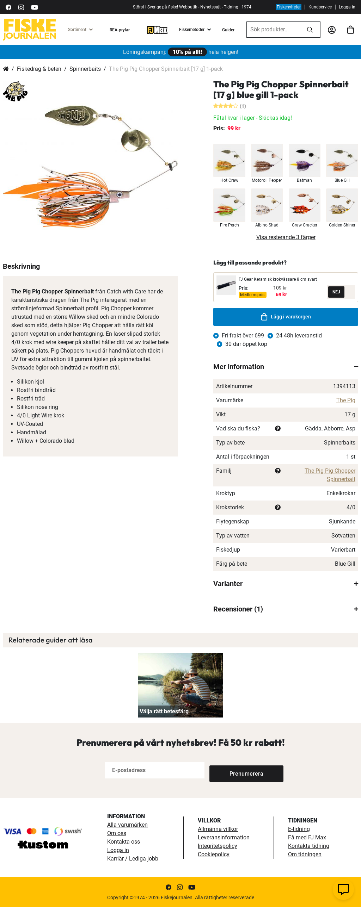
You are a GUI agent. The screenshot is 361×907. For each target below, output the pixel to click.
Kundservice (320, 7)
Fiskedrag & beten (39, 69)
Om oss (116, 833)
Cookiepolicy (214, 854)
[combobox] (273, 29)
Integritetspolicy (217, 846)
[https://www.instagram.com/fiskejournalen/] (21, 7)
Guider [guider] (228, 29)
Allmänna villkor (218, 829)
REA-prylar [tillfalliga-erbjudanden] (120, 29)
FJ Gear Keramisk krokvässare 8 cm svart (278, 279)
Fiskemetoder (191, 29)
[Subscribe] (232, 770)
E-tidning (299, 829)
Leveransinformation (224, 837)
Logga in (347, 7)
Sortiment (77, 29)
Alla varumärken (127, 824)
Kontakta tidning (308, 846)
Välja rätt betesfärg (164, 711)
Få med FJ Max (307, 837)
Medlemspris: (252, 294)
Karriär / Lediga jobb (132, 858)
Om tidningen (305, 854)
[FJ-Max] (157, 29)
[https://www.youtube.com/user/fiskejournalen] (34, 7)
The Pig (345, 400)
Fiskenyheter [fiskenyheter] (289, 7)
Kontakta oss (123, 841)
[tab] (285, 366)
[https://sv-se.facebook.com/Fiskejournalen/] (8, 7)
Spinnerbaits (85, 69)
